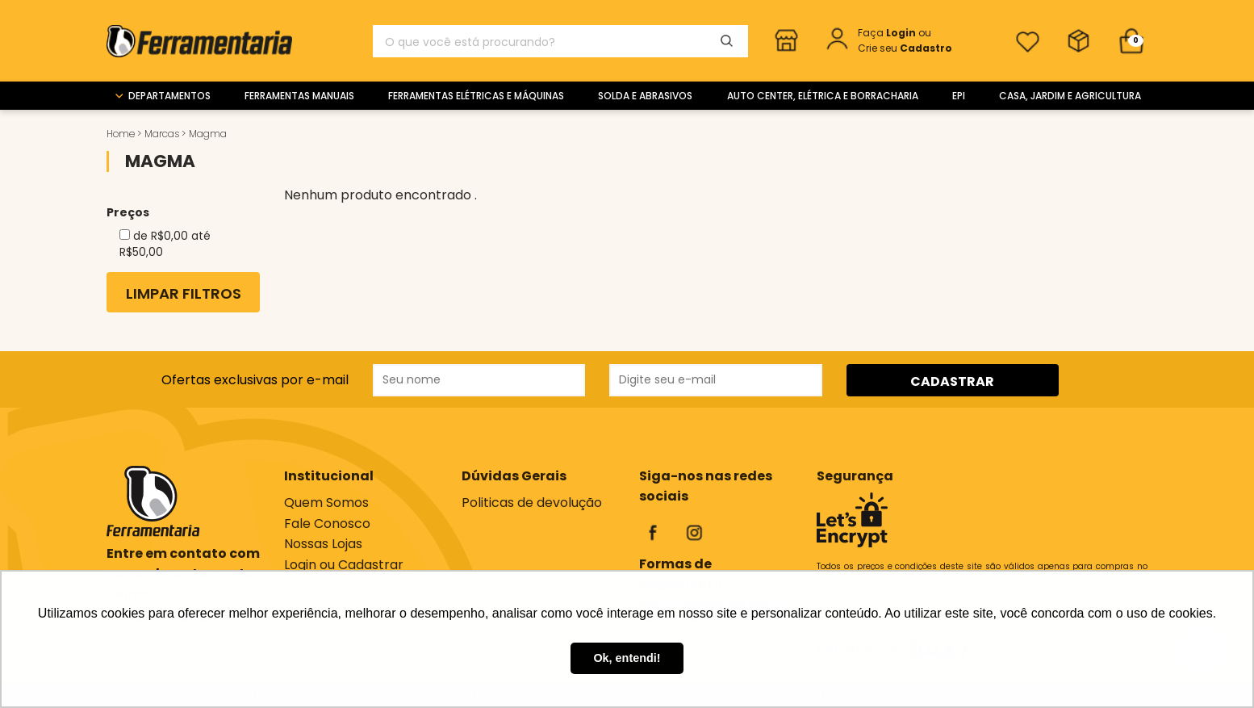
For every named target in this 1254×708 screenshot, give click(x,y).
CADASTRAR (952, 381)
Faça (888, 33)
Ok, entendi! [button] (626, 657)
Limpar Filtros (183, 293)
